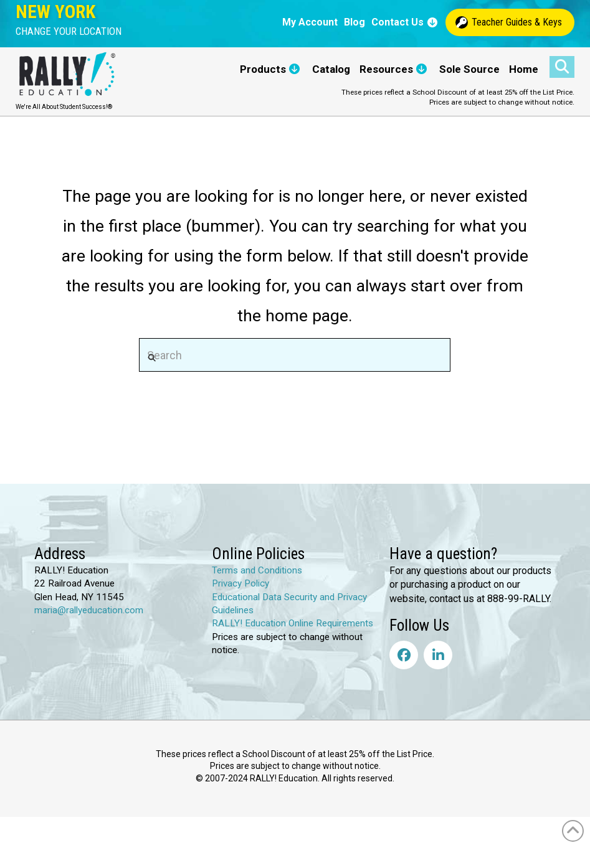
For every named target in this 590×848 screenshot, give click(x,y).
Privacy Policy (240, 583)
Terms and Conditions (257, 570)
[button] (68, 31)
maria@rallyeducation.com (88, 610)
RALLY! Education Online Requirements (292, 623)
